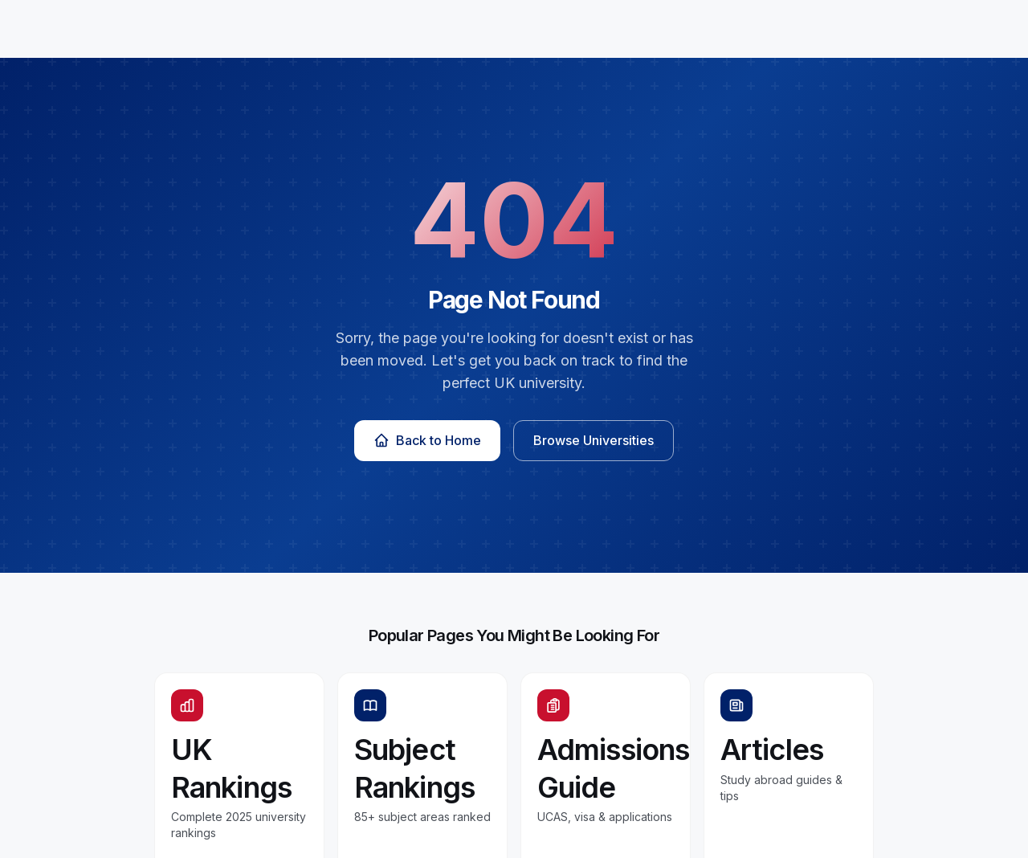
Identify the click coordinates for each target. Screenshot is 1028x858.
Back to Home (427, 440)
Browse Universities (593, 440)
